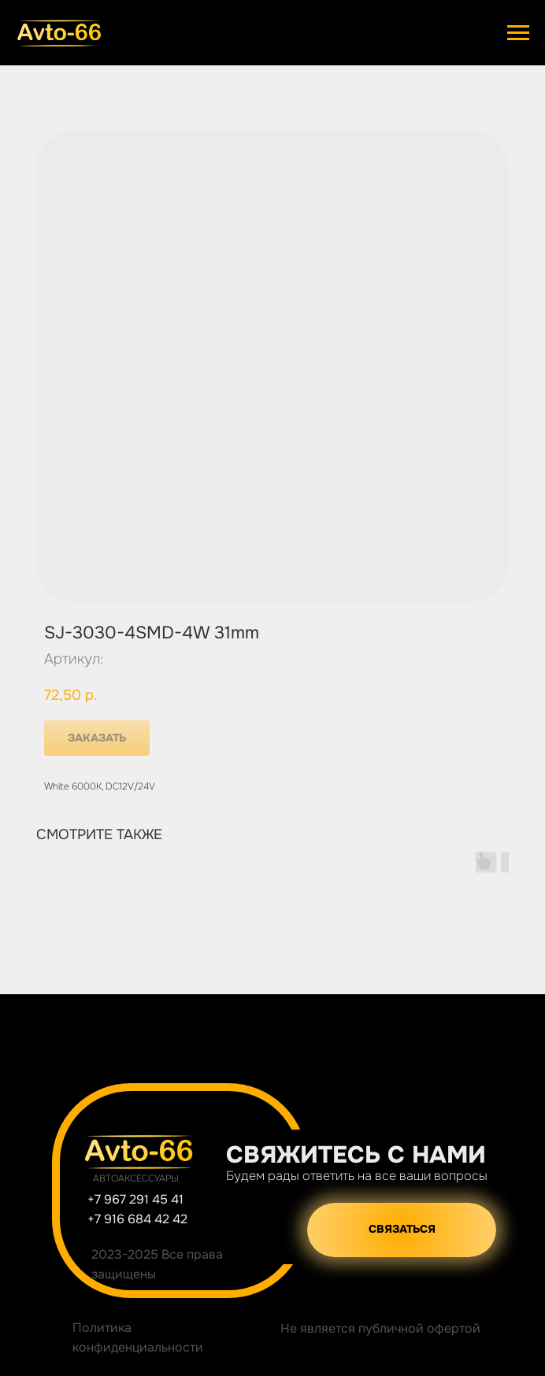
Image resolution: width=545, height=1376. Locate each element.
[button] (401, 1230)
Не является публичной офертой (380, 1328)
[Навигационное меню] (518, 33)
